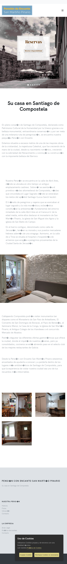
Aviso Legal (6, 527)
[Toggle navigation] (62, 10)
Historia (4, 505)
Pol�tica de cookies (9, 530)
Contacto (5, 513)
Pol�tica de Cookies (34, 548)
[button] (28, 84)
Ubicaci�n (6, 511)
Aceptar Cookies (26, 555)
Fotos (4, 508)
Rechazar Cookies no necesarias (46, 555)
